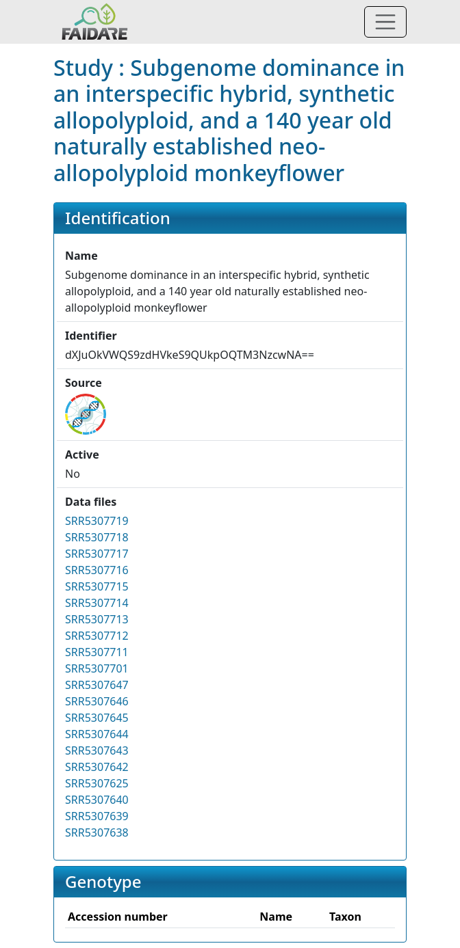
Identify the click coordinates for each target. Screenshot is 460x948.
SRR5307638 (97, 832)
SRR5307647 (97, 684)
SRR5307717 (97, 553)
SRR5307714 (97, 602)
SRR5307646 (97, 701)
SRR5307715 (97, 586)
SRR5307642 (97, 766)
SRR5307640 (97, 799)
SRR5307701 (97, 668)
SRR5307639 (97, 816)
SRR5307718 (97, 537)
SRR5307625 (97, 783)
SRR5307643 (97, 750)
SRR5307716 (97, 570)
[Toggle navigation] (385, 22)
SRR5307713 (97, 619)
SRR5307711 (97, 652)
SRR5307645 (97, 717)
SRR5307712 (97, 635)
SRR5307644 (97, 734)
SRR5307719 (97, 520)
